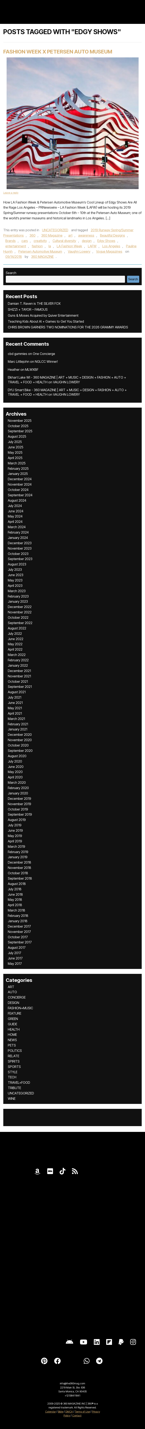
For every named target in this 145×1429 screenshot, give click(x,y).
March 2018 (16, 910)
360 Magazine (51, 235)
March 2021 (16, 719)
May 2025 (15, 452)
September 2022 (20, 623)
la (49, 246)
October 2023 (18, 554)
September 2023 (20, 559)
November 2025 (20, 421)
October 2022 (18, 617)
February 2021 (18, 724)
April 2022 (15, 649)
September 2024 (20, 495)
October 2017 (18, 937)
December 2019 (19, 798)
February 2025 (18, 468)
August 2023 (17, 564)
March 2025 (17, 463)
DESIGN (13, 1003)
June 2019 (15, 830)
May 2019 (15, 836)
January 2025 (18, 474)
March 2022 (17, 655)
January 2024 (18, 538)
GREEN (13, 1019)
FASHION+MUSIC (20, 1008)
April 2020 (15, 777)
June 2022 (15, 639)
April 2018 (15, 905)
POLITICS (15, 1051)
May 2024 (15, 516)
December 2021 (19, 671)
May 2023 (15, 580)
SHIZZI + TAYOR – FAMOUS (28, 309)
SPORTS (14, 1067)
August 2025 (17, 436)
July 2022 (15, 633)
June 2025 (15, 447)
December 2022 (20, 607)
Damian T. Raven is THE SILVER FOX (34, 303)
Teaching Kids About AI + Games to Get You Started (46, 321)
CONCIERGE (17, 997)
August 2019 (17, 820)
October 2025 (18, 426)
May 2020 (15, 772)
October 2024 (18, 490)
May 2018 (15, 900)
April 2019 (15, 841)
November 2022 (20, 612)
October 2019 (18, 809)
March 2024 (17, 527)
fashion (37, 246)
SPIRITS (14, 1061)
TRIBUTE (14, 1088)
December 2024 (20, 479)
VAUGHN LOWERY (66, 382)
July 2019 (14, 825)
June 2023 (15, 575)
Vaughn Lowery (79, 251)
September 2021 (20, 687)
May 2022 (15, 644)
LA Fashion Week (69, 246)
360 (32, 235)
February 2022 (18, 660)
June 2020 (16, 767)
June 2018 (15, 894)
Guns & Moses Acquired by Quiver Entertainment (43, 315)
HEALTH (14, 1029)
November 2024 (20, 484)
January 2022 (18, 665)
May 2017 (15, 964)
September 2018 (20, 878)
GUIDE (12, 1024)
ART (11, 987)
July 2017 (14, 953)
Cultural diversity (64, 241)
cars (24, 241)
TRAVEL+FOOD (19, 1082)
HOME (12, 1035)
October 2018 (18, 873)
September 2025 (20, 431)
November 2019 (19, 804)
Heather (14, 369)
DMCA (69, 1411)
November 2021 (19, 676)
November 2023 (20, 548)
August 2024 (17, 500)
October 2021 (18, 681)
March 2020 (17, 782)
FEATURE (14, 1013)
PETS (12, 1045)
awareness (86, 235)
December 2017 (19, 926)
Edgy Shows (106, 241)
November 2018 (19, 868)
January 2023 (18, 601)
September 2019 (20, 814)
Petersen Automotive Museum (40, 251)
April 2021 (15, 713)
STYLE (12, 1072)
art (70, 235)
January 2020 (18, 793)
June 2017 (15, 958)
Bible (60, 1411)
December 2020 (20, 735)
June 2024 (15, 511)
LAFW (92, 246)
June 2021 (15, 703)
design (87, 241)
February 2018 (18, 916)
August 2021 (17, 692)
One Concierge (44, 354)
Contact (76, 1415)
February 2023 (18, 596)
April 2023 (15, 586)
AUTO (12, 992)
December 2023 (20, 543)
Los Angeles (111, 246)
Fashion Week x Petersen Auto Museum (57, 51)
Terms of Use (82, 1411)
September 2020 (20, 751)
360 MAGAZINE (42, 257)
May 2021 (15, 708)
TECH (12, 1077)
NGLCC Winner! (46, 361)
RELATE (13, 1056)
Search (11, 273)
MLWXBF (31, 369)
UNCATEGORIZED (55, 230)
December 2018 (19, 862)
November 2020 (20, 740)
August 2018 (17, 884)
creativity (40, 241)
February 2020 (18, 788)
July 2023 (15, 569)
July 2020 (15, 761)
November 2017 (19, 932)
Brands (10, 241)
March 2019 (16, 846)
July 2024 (15, 506)
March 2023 (17, 591)
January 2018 (17, 921)
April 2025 (15, 458)
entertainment (15, 246)
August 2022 (17, 628)
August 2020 (17, 756)
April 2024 (15, 522)
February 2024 (18, 532)
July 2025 (15, 442)
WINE (11, 1098)
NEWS (12, 1040)
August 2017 (17, 947)
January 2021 (17, 729)
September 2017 (20, 942)
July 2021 (14, 697)
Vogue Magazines (109, 251)
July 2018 (14, 889)
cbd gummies (17, 354)
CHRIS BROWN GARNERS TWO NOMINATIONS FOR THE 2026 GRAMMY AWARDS (68, 327)
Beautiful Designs (112, 235)
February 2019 (18, 852)
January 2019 (17, 857)
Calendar (50, 1411)
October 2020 (18, 745)
